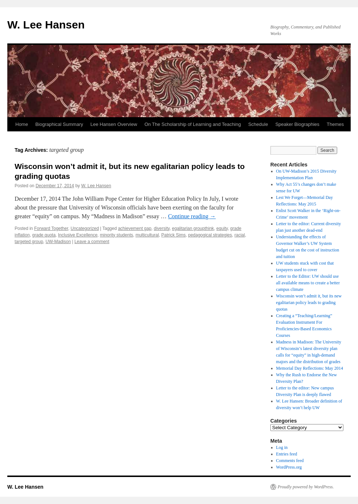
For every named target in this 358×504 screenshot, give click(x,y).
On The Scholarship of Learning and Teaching (192, 124)
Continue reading (192, 216)
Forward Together (51, 228)
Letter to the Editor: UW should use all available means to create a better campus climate (308, 283)
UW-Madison (58, 241)
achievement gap (134, 228)
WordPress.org (289, 467)
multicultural (147, 235)
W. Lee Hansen (46, 25)
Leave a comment (92, 241)
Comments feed (290, 460)
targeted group (29, 241)
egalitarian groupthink (193, 228)
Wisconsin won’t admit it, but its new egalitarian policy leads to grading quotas (309, 302)
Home (21, 124)
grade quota (44, 235)
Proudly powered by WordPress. (306, 486)
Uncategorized (85, 228)
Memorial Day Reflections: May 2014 (309, 368)
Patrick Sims (173, 235)
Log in (282, 447)
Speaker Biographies (297, 124)
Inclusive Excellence (78, 235)
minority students (116, 235)
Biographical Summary (59, 124)
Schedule (258, 124)
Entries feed (286, 454)
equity (222, 228)
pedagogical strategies (210, 235)
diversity (162, 228)
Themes (335, 124)
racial (240, 235)
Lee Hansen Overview (113, 124)
